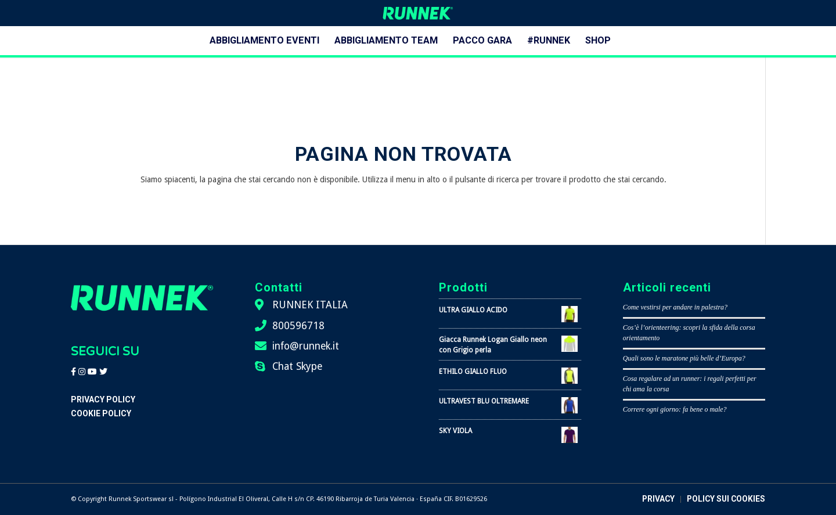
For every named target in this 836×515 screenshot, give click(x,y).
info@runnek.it (305, 346)
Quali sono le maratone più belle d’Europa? (684, 358)
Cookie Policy (101, 413)
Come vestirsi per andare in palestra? (675, 307)
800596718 (298, 326)
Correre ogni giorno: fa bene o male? (675, 409)
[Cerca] (625, 40)
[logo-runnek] (418, 13)
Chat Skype (297, 366)
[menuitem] (264, 40)
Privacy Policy (103, 399)
